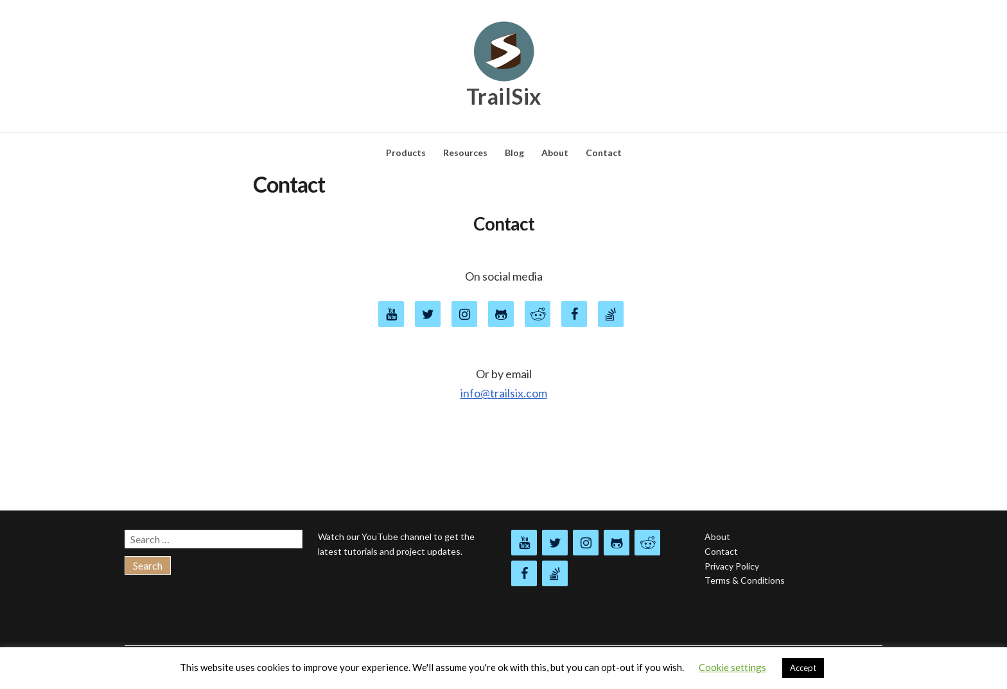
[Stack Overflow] (611, 314)
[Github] (501, 314)
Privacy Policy (732, 566)
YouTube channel (397, 536)
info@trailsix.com (503, 393)
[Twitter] (428, 314)
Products (406, 152)
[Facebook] (574, 314)
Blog (514, 152)
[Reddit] (647, 542)
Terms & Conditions (745, 580)
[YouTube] (391, 314)
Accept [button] (803, 668)
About (554, 152)
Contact (604, 152)
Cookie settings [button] (732, 667)
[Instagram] (586, 542)
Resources (465, 152)
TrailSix (503, 96)
